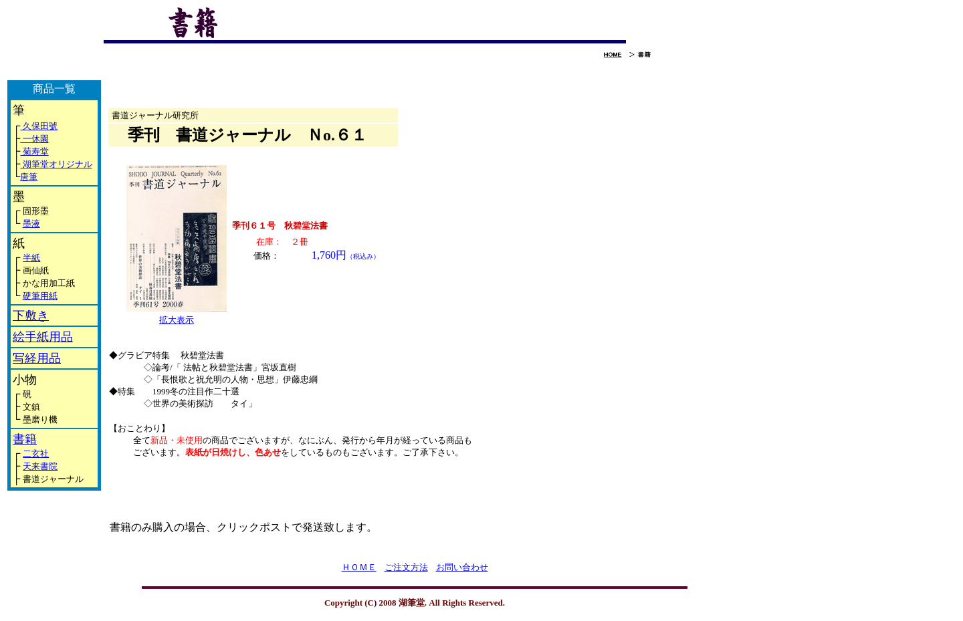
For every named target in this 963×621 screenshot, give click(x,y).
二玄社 (36, 454)
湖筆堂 (34, 164)
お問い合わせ (462, 567)
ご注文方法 (406, 567)
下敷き (31, 315)
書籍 (25, 439)
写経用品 (37, 358)
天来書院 (40, 466)
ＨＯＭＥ (359, 567)
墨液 (31, 224)
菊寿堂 (34, 151)
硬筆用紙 (40, 296)
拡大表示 (176, 320)
